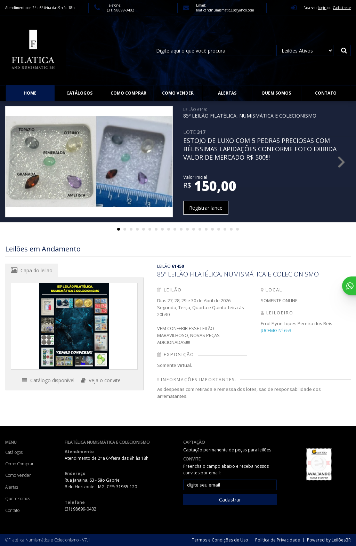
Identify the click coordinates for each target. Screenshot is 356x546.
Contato (326, 93)
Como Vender (178, 93)
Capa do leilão (31, 270)
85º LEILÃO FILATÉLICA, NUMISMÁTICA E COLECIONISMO (249, 113)
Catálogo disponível (48, 380)
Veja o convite (101, 380)
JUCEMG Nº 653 (276, 330)
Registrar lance (205, 207)
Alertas (227, 93)
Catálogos (79, 93)
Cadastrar (230, 499)
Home (30, 93)
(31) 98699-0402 (120, 10)
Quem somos (276, 93)
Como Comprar (128, 93)
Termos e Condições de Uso (220, 540)
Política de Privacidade (277, 540)
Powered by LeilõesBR (329, 540)
